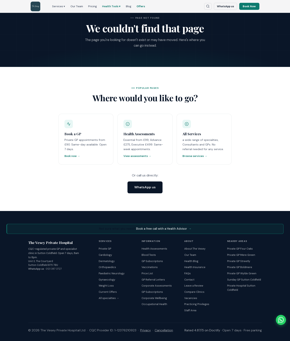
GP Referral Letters (153, 279)
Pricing (92, 6)
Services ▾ (58, 6)
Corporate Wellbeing (154, 298)
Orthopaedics (107, 267)
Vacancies (190, 298)
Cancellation (164, 330)
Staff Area (190, 310)
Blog (128, 6)
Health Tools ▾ (111, 6)
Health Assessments (154, 248)
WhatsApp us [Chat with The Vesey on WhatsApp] (225, 6)
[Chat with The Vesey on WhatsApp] (281, 320)
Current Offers (108, 292)
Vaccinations (150, 267)
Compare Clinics (194, 292)
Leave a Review (193, 285)
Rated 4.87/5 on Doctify (202, 330)
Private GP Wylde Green (241, 273)
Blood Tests (149, 255)
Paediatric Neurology (111, 273)
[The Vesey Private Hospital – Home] (35, 6)
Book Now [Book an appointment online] (249, 6)
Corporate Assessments (157, 285)
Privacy (145, 330)
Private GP (105, 248)
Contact (189, 279)
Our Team (76, 6)
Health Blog (191, 261)
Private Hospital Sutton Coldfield (241, 288)
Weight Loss (106, 285)
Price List (147, 273)
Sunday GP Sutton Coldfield (244, 279)
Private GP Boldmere (239, 267)
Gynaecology (107, 279)
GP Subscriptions (152, 261)
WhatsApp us (145, 187)
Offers (141, 6)
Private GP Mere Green (241, 255)
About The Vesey (194, 248)
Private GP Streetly (238, 261)
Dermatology (107, 261)
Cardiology (105, 255)
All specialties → (109, 298)
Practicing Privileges (196, 304)
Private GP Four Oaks (240, 248)
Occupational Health (154, 304)
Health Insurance (194, 267)
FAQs (187, 273)
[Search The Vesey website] (208, 6)
